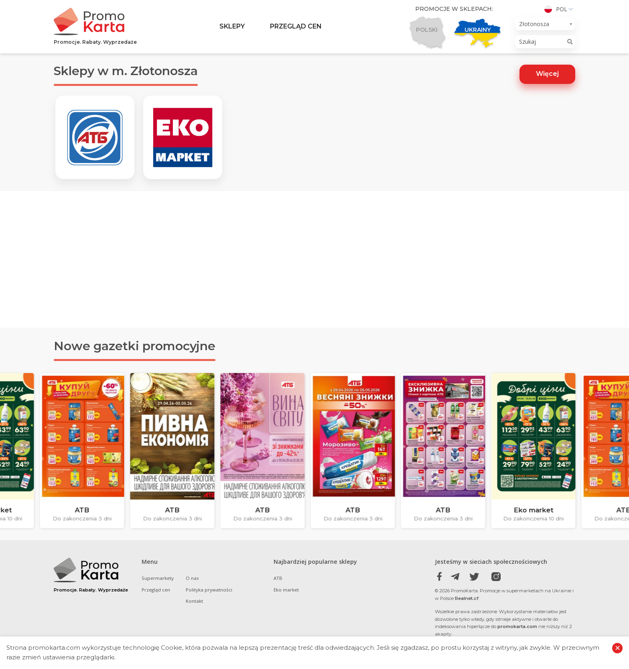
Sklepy (232, 26)
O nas (192, 591)
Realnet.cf (467, 611)
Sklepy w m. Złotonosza (126, 70)
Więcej (547, 74)
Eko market (286, 603)
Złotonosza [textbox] (534, 24)
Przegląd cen (296, 26)
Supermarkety (158, 591)
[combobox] (545, 23)
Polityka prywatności (209, 603)
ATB (278, 591)
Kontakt (194, 614)
